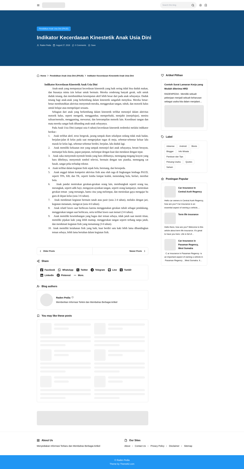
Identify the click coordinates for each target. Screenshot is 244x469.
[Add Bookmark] (92, 45)
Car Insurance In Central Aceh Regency (190, 190)
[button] (79, 275)
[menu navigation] (38, 5)
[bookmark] (205, 5)
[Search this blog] (175, 5)
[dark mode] (200, 5)
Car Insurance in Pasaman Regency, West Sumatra (188, 245)
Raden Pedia (45, 45)
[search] (192, 5)
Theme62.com (127, 464)
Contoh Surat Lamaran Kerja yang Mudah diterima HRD (183, 86)
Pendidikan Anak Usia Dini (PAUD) (53, 29)
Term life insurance (188, 214)
